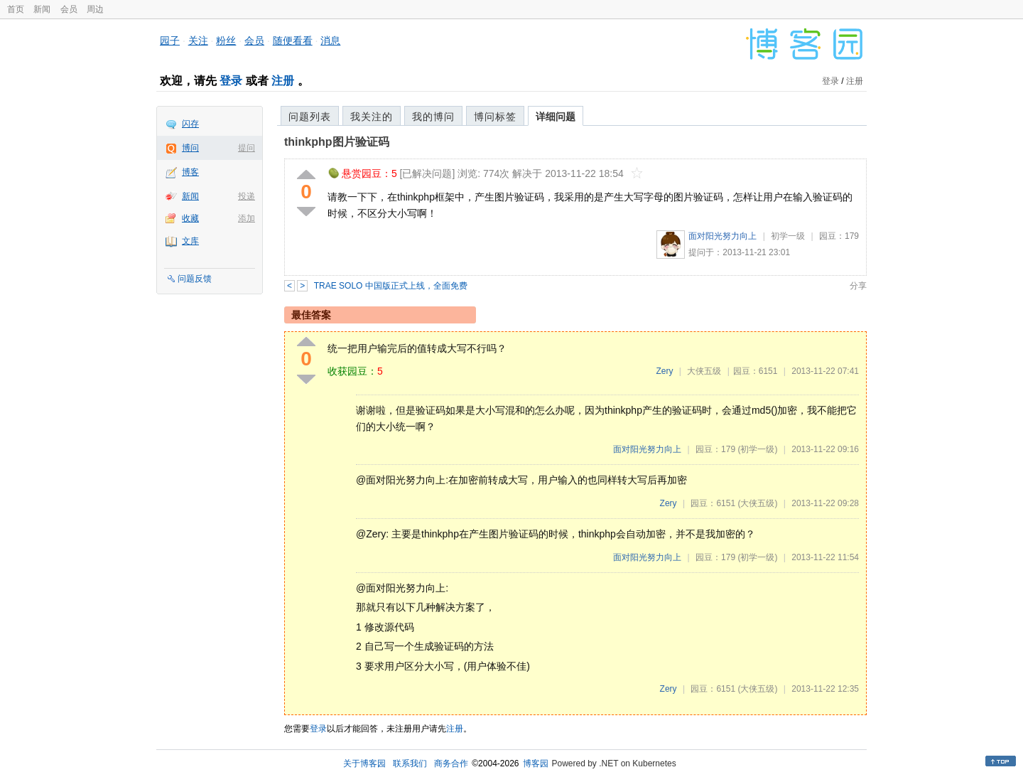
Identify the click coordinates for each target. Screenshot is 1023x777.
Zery (664, 371)
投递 (246, 196)
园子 (170, 40)
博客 (190, 172)
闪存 (190, 124)
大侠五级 (704, 371)
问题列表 (309, 116)
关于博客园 (364, 763)
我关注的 (371, 116)
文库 (190, 241)
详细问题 (555, 116)
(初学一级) (757, 449)
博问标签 (495, 116)
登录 (231, 81)
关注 (198, 40)
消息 (330, 40)
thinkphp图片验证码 (336, 142)
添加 (246, 218)
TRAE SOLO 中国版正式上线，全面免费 (390, 286)
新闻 (41, 9)
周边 (95, 9)
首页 (15, 9)
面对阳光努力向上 (722, 236)
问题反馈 (195, 279)
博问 (190, 148)
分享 (858, 286)
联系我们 (410, 763)
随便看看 (293, 40)
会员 (68, 9)
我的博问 (433, 116)
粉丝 (226, 40)
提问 (246, 148)
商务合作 (451, 763)
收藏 (190, 218)
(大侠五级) (757, 503)
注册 (282, 81)
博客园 (535, 763)
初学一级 (788, 236)
